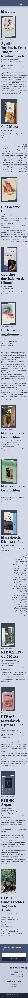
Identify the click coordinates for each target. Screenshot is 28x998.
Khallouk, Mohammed (10, 326)
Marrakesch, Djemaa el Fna (9, 824)
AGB (6, 996)
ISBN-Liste (14, 984)
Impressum (10, 996)
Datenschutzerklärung (18, 996)
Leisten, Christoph (9, 712)
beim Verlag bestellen (7, 926)
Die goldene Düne (6, 83)
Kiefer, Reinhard (9, 39)
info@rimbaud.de (18, 976)
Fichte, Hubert (8, 894)
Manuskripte (14, 986)
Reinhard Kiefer (18, 77)
